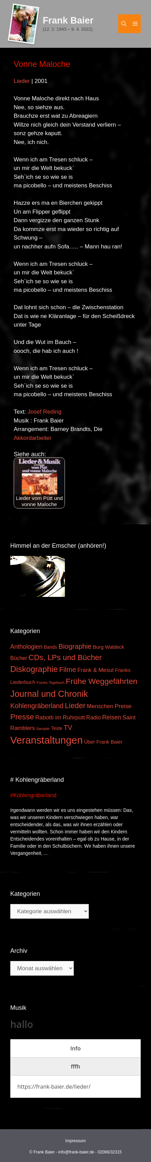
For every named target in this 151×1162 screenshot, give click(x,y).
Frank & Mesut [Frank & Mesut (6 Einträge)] (96, 670)
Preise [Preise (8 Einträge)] (123, 706)
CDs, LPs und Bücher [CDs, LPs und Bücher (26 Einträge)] (65, 657)
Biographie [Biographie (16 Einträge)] (75, 646)
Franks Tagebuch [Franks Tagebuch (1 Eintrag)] (51, 682)
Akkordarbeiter (33, 438)
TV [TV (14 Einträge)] (68, 727)
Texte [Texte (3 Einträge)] (57, 728)
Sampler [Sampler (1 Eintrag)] (43, 729)
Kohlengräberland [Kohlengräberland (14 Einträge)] (37, 705)
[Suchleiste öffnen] (123, 23)
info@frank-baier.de (76, 1152)
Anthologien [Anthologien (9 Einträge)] (26, 646)
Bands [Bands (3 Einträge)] (50, 647)
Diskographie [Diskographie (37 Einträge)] (34, 669)
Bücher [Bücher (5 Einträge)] (18, 658)
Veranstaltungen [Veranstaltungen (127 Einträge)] (46, 740)
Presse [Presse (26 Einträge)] (22, 717)
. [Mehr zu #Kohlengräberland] (50, 853)
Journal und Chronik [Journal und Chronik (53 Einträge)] (49, 694)
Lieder (22, 81)
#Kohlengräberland (33, 795)
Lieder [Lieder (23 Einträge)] (75, 705)
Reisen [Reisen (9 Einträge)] (111, 717)
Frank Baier (68, 20)
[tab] (75, 1048)
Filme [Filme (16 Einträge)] (67, 669)
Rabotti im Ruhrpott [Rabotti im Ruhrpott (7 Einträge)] (60, 717)
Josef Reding (44, 411)
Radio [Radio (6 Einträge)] (93, 717)
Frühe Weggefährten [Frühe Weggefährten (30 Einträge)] (102, 681)
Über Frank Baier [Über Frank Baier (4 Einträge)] (103, 742)
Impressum (75, 1140)
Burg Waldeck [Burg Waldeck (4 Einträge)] (108, 647)
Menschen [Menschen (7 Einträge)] (100, 706)
